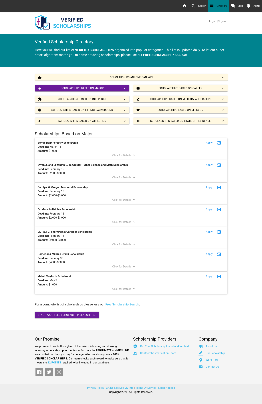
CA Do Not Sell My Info (120, 387)
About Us (211, 346)
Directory (218, 6)
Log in (212, 21)
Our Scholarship (215, 353)
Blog (237, 6)
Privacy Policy (95, 387)
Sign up (222, 21)
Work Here (212, 359)
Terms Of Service (146, 387)
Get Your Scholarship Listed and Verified (164, 346)
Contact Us (212, 366)
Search (198, 6)
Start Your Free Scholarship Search (67, 315)
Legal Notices (166, 387)
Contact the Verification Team (158, 353)
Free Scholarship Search (122, 304)
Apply (209, 142)
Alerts (253, 6)
